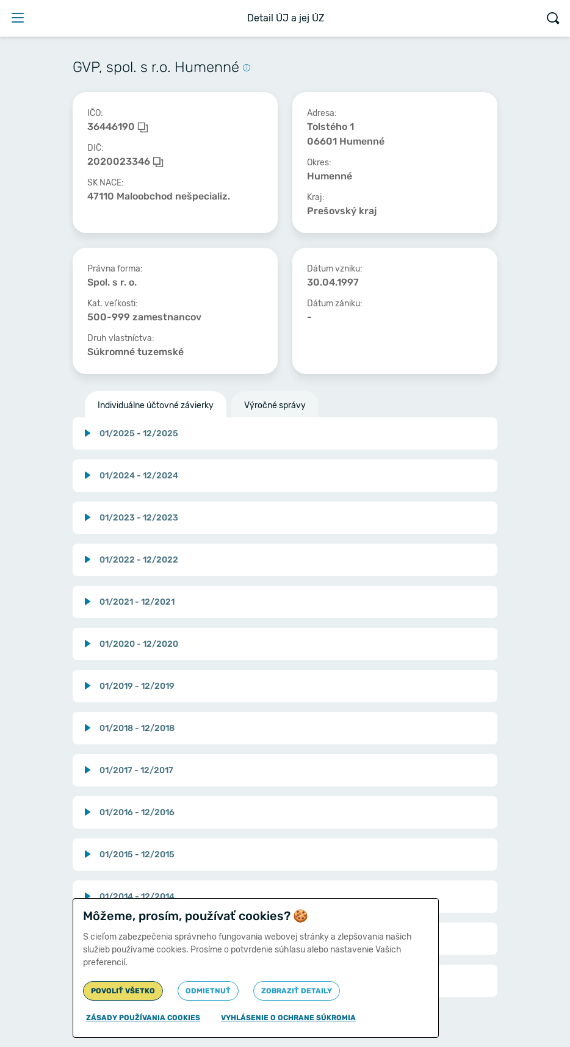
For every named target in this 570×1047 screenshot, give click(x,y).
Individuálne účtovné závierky (156, 405)
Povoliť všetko (123, 991)
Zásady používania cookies (143, 1017)
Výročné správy (275, 405)
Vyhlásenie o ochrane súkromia (288, 1017)
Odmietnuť (208, 991)
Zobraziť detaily (296, 991)
